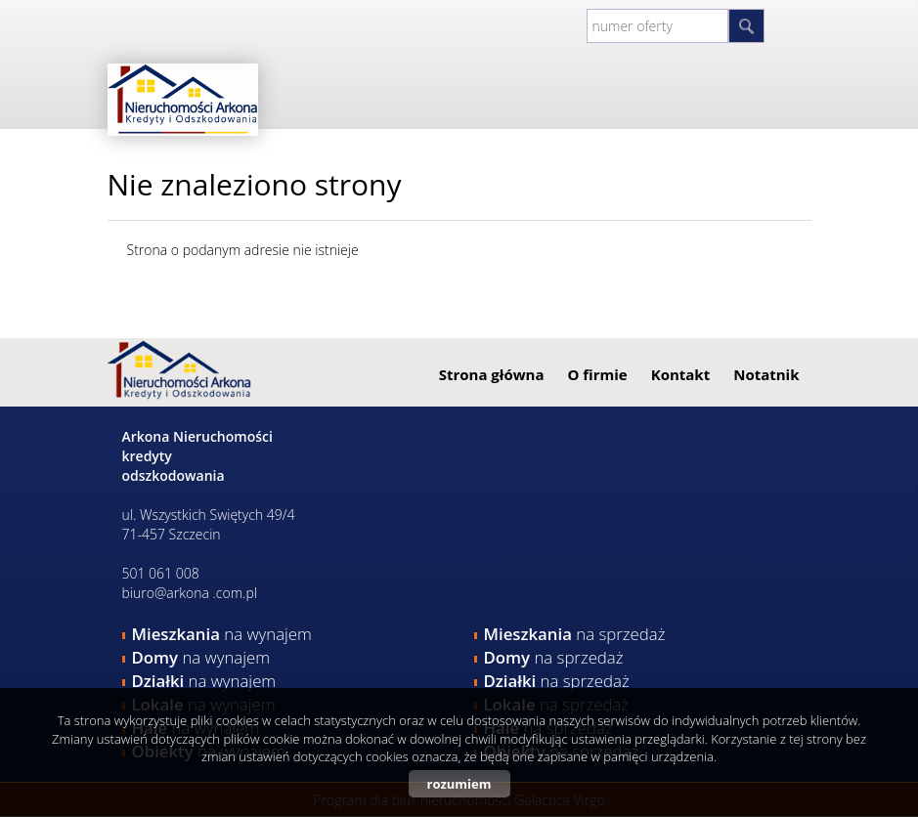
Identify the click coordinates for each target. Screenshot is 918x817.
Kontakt (681, 374)
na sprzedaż (575, 634)
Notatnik (766, 374)
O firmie (597, 374)
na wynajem (222, 634)
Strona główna (492, 374)
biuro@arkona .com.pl (189, 592)
